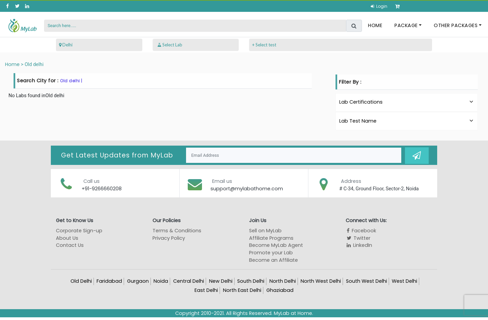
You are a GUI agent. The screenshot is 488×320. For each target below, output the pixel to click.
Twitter (358, 237)
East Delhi (206, 289)
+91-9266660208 (102, 188)
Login (381, 6)
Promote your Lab (271, 252)
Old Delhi (81, 280)
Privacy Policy (168, 237)
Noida (161, 280)
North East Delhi (242, 289)
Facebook (361, 230)
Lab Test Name (406, 120)
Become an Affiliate (273, 259)
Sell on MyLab (265, 230)
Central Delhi (188, 280)
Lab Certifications (406, 102)
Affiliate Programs (271, 237)
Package (406, 25)
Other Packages (456, 25)
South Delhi (250, 280)
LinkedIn (359, 245)
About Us (67, 237)
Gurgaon (138, 280)
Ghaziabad (279, 289)
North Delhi (282, 280)
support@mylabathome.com (246, 188)
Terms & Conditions (176, 230)
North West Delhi (321, 280)
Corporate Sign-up (79, 230)
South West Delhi (366, 280)
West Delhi (404, 280)
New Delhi (220, 280)
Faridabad (109, 280)
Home (375, 25)
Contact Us (70, 245)
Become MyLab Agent (276, 245)
